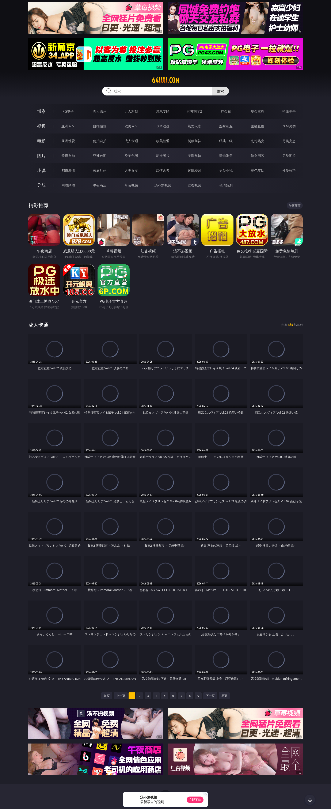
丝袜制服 (226, 126)
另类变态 (289, 141)
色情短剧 (226, 185)
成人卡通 (131, 141)
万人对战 (131, 111)
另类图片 (289, 155)
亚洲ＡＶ (68, 126)
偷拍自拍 (99, 141)
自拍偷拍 (99, 126)
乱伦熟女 (257, 141)
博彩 (41, 111)
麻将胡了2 (194, 111)
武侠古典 (163, 170)
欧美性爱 (163, 141)
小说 (41, 170)
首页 (107, 696)
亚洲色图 (99, 155)
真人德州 (99, 111)
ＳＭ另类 (289, 126)
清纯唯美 (226, 155)
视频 (41, 126)
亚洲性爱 (68, 141)
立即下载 (195, 800)
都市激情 (68, 170)
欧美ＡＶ (131, 126)
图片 (41, 155)
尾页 (224, 696)
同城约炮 (68, 185)
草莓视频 (131, 185)
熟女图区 (257, 155)
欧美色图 (131, 155)
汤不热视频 (162, 185)
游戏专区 (163, 111)
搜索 (220, 91)
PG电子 (68, 111)
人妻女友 (131, 170)
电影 (41, 141)
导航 (41, 185)
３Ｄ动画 (163, 126)
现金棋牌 (257, 111)
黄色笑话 (257, 170)
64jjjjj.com (165, 80)
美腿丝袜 (194, 155)
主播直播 (257, 126)
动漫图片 (163, 155)
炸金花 (226, 111)
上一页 (120, 696)
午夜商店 (99, 185)
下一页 (210, 696)
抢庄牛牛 (289, 111)
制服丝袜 (194, 141)
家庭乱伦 (99, 170)
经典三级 (226, 141)
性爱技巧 (289, 170)
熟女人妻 (194, 126)
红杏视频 (194, 185)
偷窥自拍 (68, 155)
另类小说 (226, 170)
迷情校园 (194, 170)
